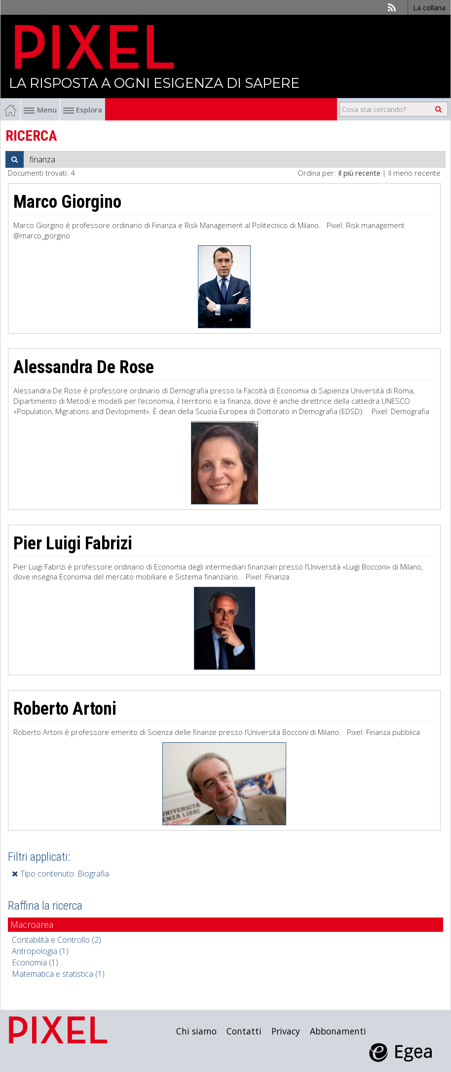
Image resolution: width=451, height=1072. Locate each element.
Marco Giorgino (67, 201)
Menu (40, 110)
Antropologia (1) (40, 951)
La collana (429, 7)
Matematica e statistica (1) (58, 973)
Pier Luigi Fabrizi (72, 543)
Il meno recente (414, 173)
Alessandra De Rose (83, 367)
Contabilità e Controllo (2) (56, 939)
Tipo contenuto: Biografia (60, 873)
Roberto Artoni (64, 708)
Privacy (285, 1031)
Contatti (244, 1031)
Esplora (82, 110)
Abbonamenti (338, 1031)
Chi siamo (196, 1031)
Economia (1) (35, 962)
